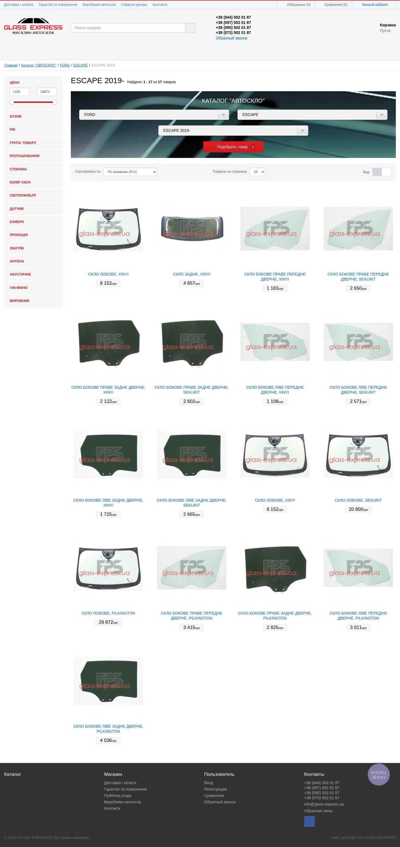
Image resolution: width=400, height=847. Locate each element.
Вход (208, 783)
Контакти (160, 5)
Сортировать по (88, 172)
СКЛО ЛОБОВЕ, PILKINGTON (108, 613)
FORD (65, 65)
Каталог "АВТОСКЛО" (38, 65)
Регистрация (215, 789)
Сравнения (214, 795)
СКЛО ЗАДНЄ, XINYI (192, 274)
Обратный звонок (231, 38)
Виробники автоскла (99, 5)
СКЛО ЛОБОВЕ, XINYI (108, 274)
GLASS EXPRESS (379, 837)
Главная (11, 65)
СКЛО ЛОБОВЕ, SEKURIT (358, 500)
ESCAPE (81, 65)
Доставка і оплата (18, 5)
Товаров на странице (230, 172)
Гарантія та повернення (58, 5)
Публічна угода (117, 795)
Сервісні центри (134, 5)
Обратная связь (318, 811)
